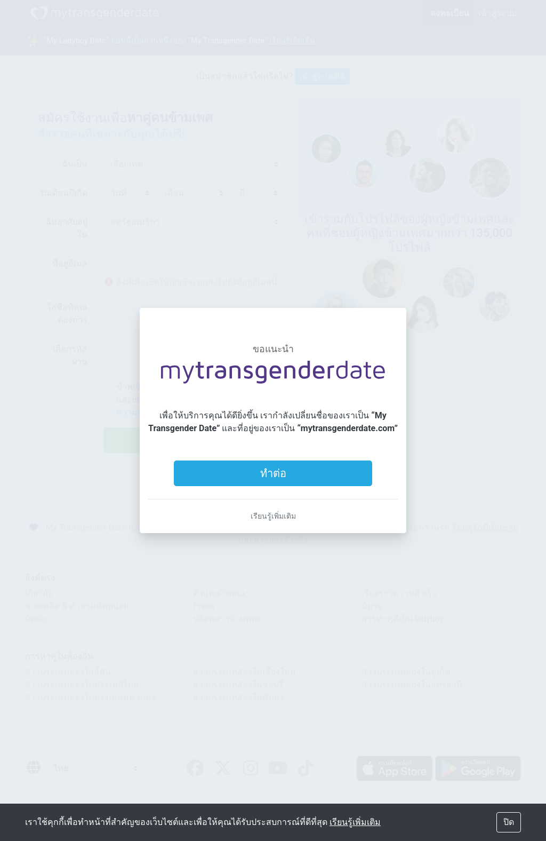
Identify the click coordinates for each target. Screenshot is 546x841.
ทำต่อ (273, 473)
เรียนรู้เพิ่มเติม (273, 516)
